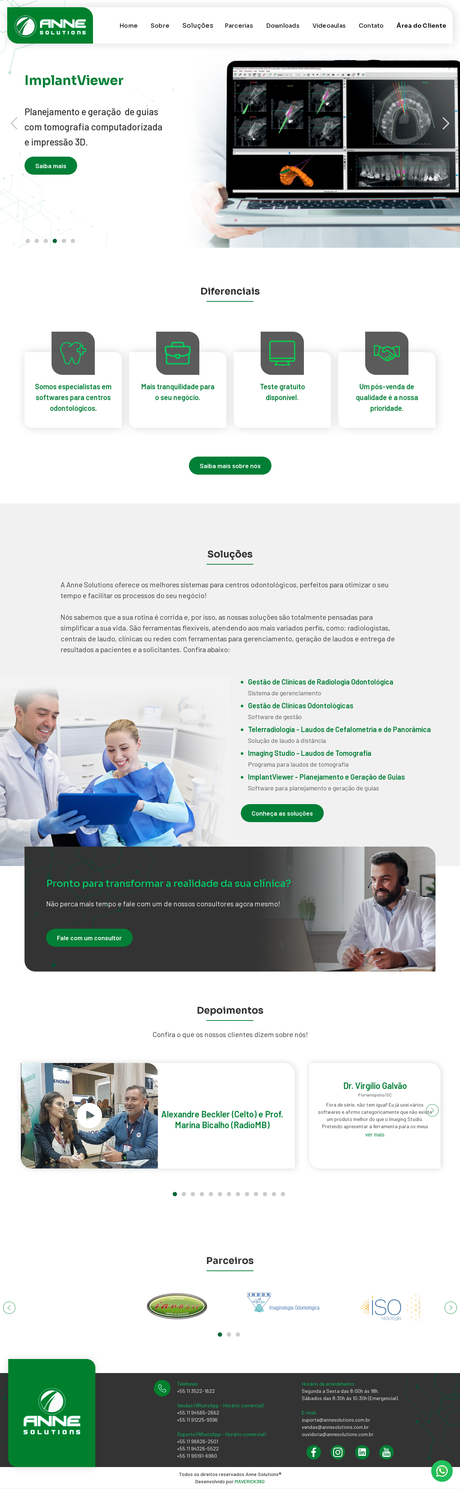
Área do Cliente (421, 26)
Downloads (283, 26)
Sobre (160, 26)
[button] (198, 25)
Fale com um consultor (89, 938)
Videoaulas (329, 26)
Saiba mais (50, 167)
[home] (61, 25)
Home (128, 26)
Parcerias (239, 26)
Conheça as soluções (282, 813)
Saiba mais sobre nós (230, 466)
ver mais (375, 1134)
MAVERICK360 (250, 1481)
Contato (371, 26)
